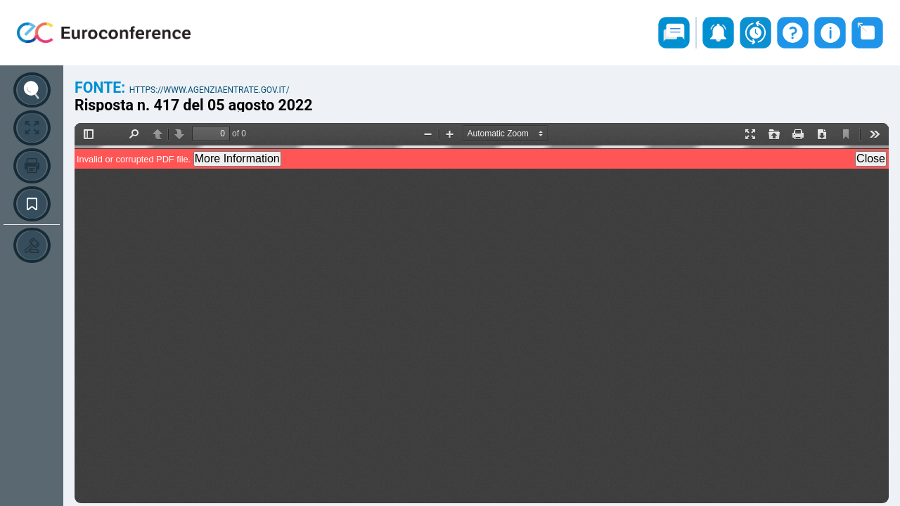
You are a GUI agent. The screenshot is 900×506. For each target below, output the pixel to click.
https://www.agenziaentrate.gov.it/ (209, 90)
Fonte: (102, 87)
